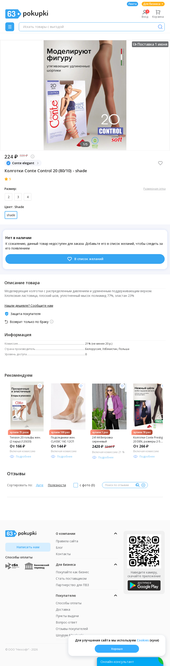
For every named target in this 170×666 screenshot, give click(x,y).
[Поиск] (160, 27)
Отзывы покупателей (72, 629)
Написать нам (28, 547)
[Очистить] (143, 485)
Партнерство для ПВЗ (72, 585)
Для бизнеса (153, 4)
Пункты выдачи (67, 616)
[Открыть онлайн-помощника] (130, 661)
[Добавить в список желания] (39, 386)
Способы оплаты (68, 603)
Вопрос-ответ (66, 622)
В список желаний (85, 259)
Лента (132, 4)
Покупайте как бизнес (72, 572)
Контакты (63, 554)
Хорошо (117, 649)
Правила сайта (67, 541)
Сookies (143, 640)
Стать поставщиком (71, 578)
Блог (59, 547)
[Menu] (9, 26)
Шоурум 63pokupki (69, 635)
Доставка (63, 609)
